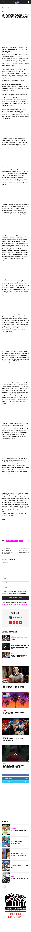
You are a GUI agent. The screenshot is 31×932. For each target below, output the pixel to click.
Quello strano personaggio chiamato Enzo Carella (19, 656)
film (21, 541)
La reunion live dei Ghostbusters (16, 842)
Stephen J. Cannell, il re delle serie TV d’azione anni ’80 (14, 739)
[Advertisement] (15, 802)
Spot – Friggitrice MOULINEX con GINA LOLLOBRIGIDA (7, 552)
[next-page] (5, 886)
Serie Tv (5, 737)
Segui (26, 778)
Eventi (12, 876)
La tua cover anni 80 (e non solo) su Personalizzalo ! (14, 713)
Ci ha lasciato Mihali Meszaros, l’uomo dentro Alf (19, 854)
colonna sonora (12, 541)
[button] (2, 2)
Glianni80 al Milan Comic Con (19, 878)
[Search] (28, 2)
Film (8, 7)
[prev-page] (3, 886)
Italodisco (13, 828)
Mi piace (26, 774)
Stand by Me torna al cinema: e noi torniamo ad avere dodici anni (20, 647)
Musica (12, 653)
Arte (4, 710)
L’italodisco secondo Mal (18, 830)
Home (3, 7)
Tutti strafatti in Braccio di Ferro (19, 638)
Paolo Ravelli (17, 617)
